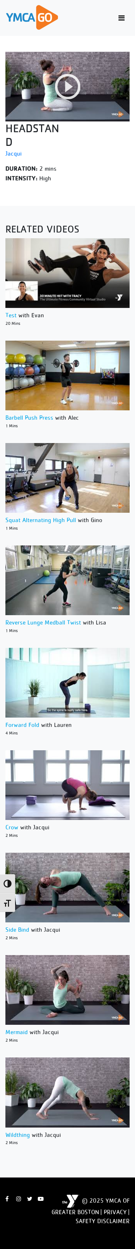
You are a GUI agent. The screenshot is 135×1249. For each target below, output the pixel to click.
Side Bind (17, 929)
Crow (11, 827)
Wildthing (17, 1134)
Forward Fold (22, 724)
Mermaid (16, 1032)
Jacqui (13, 153)
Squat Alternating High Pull (40, 520)
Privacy (115, 1212)
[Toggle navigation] (121, 18)
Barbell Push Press (29, 417)
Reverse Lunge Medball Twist (43, 622)
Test (11, 315)
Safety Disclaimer (103, 1221)
